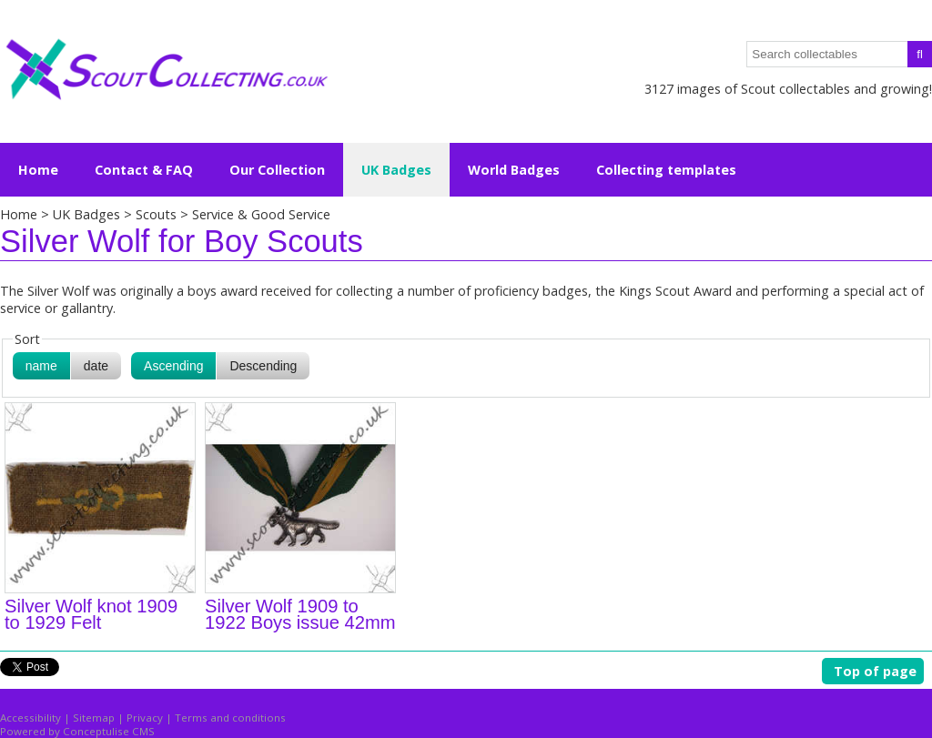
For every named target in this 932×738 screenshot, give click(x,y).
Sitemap (94, 717)
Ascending (173, 366)
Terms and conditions (230, 717)
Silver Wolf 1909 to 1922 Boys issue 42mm (300, 614)
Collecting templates (666, 169)
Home (38, 169)
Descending (263, 366)
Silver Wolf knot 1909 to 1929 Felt (91, 614)
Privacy (145, 717)
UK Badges (86, 214)
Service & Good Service (261, 214)
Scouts (158, 214)
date (96, 366)
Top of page (875, 671)
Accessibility (30, 717)
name (41, 366)
